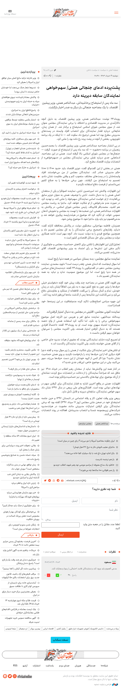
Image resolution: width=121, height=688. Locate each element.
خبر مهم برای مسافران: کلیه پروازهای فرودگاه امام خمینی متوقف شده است (21, 141)
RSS (15, 665)
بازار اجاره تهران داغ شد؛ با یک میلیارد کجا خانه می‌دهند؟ (89, 453)
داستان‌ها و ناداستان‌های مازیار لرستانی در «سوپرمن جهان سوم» (20, 428)
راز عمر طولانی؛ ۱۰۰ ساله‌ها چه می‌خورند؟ (97, 470)
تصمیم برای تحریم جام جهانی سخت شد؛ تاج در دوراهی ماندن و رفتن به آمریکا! (20, 255)
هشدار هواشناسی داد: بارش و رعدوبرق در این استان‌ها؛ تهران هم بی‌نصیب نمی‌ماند (20, 407)
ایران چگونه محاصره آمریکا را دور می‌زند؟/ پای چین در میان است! (86, 441)
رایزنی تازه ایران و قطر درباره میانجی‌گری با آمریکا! (25, 485)
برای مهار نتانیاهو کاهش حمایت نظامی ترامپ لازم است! (23, 301)
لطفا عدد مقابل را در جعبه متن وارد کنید (101, 526)
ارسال (60, 535)
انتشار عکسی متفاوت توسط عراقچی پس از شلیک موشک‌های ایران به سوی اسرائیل (22, 123)
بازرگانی (30, 535)
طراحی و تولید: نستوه (106, 684)
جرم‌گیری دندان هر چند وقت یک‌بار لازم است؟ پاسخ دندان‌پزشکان (20, 561)
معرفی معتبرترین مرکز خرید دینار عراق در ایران (20, 593)
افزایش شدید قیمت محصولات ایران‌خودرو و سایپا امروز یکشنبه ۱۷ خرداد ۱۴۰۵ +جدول (21, 221)
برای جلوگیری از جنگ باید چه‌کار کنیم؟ (19, 505)
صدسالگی (90, 665)
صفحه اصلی (113, 70)
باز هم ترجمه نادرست (104, 459)
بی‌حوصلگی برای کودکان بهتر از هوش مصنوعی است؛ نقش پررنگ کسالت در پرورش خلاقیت (21, 515)
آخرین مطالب (28, 282)
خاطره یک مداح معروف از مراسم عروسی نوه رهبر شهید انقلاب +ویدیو (84, 465)
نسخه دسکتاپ (60, 640)
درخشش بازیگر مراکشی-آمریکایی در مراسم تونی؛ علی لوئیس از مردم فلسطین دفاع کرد (21, 311)
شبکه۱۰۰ (104, 665)
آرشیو (25, 665)
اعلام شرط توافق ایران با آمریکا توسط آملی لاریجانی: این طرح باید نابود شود (21, 210)
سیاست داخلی (91, 70)
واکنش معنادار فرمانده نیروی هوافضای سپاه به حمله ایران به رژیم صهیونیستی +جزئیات (20, 101)
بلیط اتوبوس (11, 628)
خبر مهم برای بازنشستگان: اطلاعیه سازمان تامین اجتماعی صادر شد (22, 274)
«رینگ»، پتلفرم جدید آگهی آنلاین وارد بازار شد (21, 552)
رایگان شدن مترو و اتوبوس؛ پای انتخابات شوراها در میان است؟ (24, 527)
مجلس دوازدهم (85, 423)
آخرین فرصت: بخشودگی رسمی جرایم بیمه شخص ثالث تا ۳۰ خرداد (21, 543)
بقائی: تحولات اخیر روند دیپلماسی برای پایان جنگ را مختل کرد (20, 448)
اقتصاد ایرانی (48, 628)
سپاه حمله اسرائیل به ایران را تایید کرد (19, 133)
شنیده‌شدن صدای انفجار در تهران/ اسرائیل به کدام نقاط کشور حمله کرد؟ (22, 150)
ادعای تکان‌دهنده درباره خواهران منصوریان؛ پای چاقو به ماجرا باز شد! (23, 387)
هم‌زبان (78, 665)
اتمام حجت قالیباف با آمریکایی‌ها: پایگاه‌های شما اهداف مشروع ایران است (22, 160)
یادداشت (50, 665)
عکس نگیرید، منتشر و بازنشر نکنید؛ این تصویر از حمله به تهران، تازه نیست (22, 352)
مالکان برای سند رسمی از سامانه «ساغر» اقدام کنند (23, 323)
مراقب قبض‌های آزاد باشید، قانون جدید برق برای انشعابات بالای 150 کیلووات (20, 575)
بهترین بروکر (35, 628)
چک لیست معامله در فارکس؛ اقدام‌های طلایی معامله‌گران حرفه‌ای (20, 610)
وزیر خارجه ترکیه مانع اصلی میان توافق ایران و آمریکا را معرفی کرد (20, 80)
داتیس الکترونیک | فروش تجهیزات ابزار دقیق (85, 628)
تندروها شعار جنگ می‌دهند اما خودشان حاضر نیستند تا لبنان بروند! (20, 90)
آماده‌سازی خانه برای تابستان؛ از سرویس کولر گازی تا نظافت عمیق (23, 584)
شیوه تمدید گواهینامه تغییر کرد (22, 183)
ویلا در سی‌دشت (112, 628)
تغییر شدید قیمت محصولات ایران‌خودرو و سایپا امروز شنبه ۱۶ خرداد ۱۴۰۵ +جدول (20, 200)
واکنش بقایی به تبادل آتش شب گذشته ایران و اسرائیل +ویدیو (23, 475)
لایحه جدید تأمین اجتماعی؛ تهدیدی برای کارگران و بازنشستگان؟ (21, 265)
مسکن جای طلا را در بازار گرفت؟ (22, 369)
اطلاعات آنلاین (64, 12)
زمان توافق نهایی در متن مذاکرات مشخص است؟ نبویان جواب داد (23, 467)
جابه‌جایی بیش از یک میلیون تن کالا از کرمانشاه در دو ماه (21, 333)
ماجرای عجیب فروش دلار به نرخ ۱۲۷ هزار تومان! (94, 447)
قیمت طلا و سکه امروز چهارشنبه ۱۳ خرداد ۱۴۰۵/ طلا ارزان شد (22, 602)
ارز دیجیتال (23, 628)
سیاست (103, 70)
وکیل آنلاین (61, 628)
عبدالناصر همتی (102, 423)
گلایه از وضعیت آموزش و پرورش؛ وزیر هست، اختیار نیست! (21, 396)
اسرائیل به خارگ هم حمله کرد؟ (22, 167)
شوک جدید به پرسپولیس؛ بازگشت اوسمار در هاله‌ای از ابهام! (22, 377)
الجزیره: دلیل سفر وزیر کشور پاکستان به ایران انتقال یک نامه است (21, 233)
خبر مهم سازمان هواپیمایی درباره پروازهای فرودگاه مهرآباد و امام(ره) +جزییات (23, 496)
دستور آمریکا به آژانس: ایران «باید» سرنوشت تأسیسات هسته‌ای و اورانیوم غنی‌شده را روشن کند (22, 243)
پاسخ (74, 575)
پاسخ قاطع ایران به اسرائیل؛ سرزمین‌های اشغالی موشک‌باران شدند (22, 112)
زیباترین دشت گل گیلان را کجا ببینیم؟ (19, 568)
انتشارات (36, 665)
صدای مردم (64, 665)
